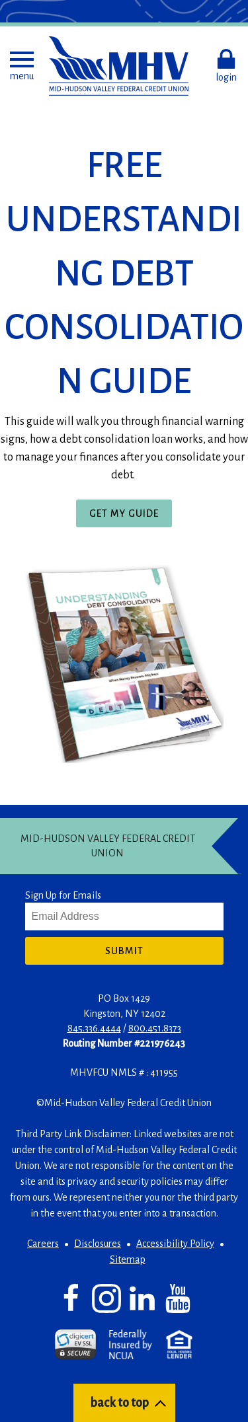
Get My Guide (128, 516)
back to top (119, 1402)
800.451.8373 (154, 1028)
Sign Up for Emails (63, 895)
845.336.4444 (94, 1028)
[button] (22, 66)
